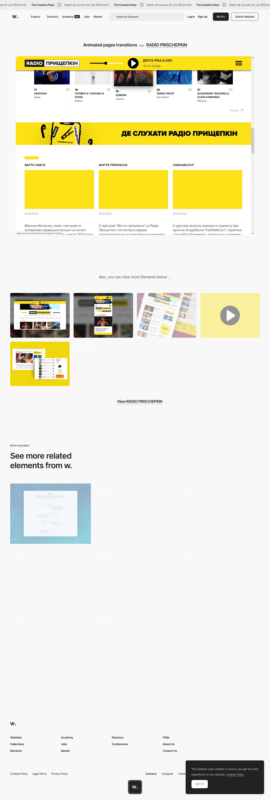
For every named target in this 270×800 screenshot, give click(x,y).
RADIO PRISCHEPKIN (166, 45)
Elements (16, 750)
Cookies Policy (19, 773)
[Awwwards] (15, 16)
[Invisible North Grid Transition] (135, 580)
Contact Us (170, 750)
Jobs (87, 16)
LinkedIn (183, 773)
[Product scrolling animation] (50, 580)
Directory (52, 16)
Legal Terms (39, 773)
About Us (168, 744)
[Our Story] (50, 513)
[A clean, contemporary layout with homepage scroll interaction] (135, 513)
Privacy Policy (59, 773)
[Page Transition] (50, 646)
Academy (71, 16)
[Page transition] (219, 513)
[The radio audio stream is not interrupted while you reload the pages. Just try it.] (230, 315)
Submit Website (244, 16)
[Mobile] (103, 315)
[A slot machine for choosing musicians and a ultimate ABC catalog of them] (103, 364)
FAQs (166, 737)
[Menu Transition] (135, 646)
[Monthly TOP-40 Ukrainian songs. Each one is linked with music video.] (40, 364)
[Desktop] (40, 315)
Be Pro (221, 16)
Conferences (120, 744)
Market (98, 16)
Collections (17, 744)
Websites (16, 737)
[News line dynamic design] (166, 315)
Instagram (168, 773)
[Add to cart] (219, 580)
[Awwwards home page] (135, 787)
